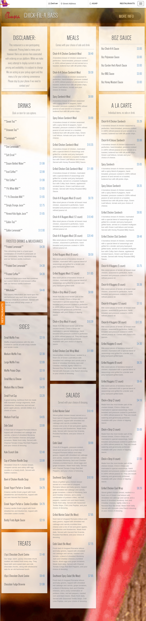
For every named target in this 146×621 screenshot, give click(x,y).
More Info (126, 16)
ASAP (95, 3)
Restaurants (127, 3)
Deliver (54, 3)
